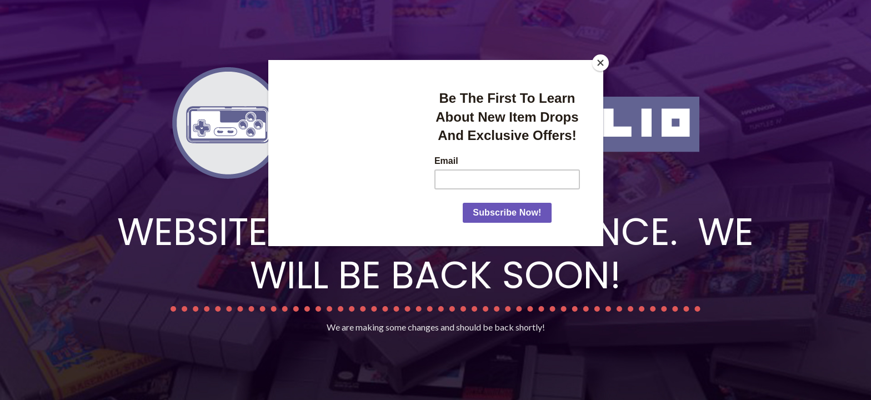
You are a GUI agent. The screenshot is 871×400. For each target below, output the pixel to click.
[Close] (600, 62)
